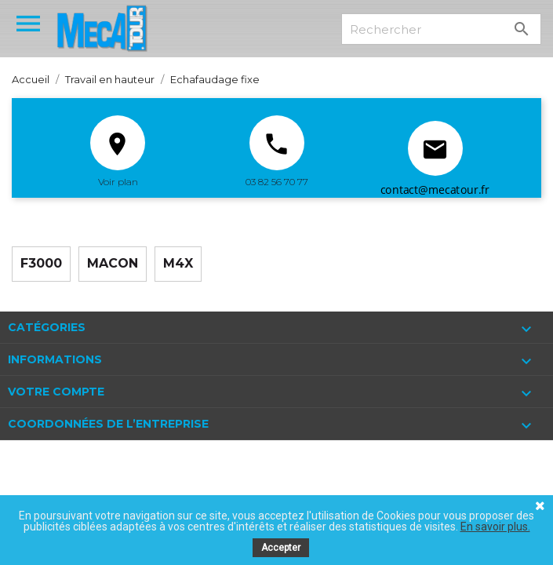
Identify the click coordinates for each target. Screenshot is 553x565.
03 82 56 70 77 (277, 182)
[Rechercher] (441, 29)
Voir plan (118, 182)
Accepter (280, 547)
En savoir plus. (495, 526)
